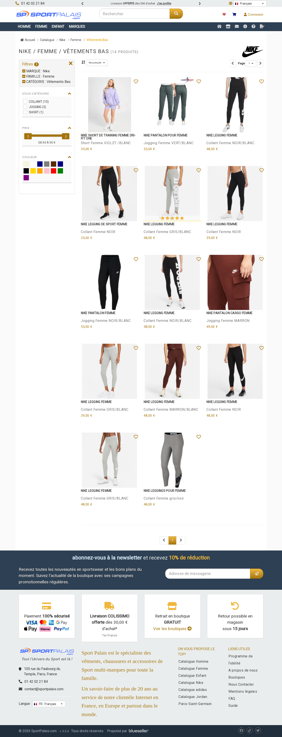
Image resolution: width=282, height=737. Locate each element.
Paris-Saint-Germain (195, 704)
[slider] (28, 136)
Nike (62, 40)
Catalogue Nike (190, 683)
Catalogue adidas (192, 690)
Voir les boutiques (172, 628)
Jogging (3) (37, 107)
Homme (24, 26)
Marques (77, 26)
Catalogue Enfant (192, 676)
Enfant (58, 26)
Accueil (27, 40)
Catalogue (47, 40)
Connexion (253, 15)
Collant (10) (39, 101)
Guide (233, 705)
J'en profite (164, 3)
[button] (250, 3)
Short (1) (36, 112)
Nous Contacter (241, 684)
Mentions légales (242, 691)
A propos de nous (243, 670)
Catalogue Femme (193, 668)
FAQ (231, 698)
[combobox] (134, 14)
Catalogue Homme (193, 661)
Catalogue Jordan (192, 697)
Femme (41, 26)
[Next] (164, 540)
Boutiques (236, 677)
